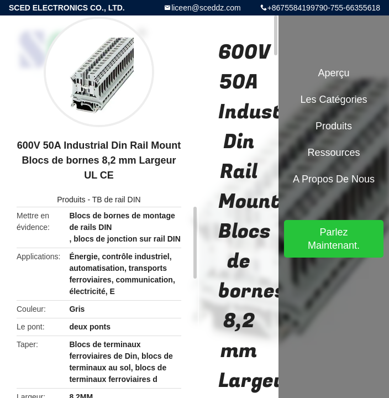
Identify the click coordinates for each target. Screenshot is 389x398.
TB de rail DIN (116, 199)
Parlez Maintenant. (334, 239)
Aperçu (333, 72)
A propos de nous (334, 179)
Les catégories (333, 99)
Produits (71, 199)
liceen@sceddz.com (206, 7)
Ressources (333, 152)
